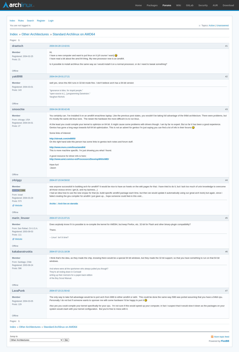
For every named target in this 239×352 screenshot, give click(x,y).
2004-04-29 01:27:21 (60, 76)
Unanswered (222, 25)
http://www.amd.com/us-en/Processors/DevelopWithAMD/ (79, 159)
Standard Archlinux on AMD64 (74, 34)
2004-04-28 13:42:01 (60, 46)
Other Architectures (35, 34)
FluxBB (225, 341)
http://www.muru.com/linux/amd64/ (67, 147)
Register (41, 20)
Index (12, 20)
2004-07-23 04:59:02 (60, 180)
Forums (167, 5)
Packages (152, 5)
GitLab (189, 5)
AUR (215, 5)
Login (51, 20)
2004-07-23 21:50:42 (60, 290)
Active (212, 25)
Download (228, 5)
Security (203, 5)
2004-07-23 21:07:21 (60, 218)
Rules (21, 20)
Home (138, 5)
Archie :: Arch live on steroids (64, 204)
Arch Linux (18, 5)
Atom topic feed (221, 336)
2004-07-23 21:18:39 (60, 251)
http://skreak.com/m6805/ (62, 138)
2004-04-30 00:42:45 (60, 109)
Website (18, 205)
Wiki (178, 5)
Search (30, 20)
